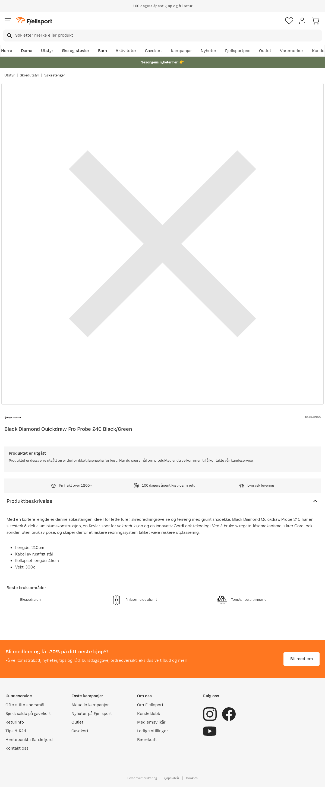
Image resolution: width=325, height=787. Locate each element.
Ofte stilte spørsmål (24, 705)
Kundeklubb (148, 714)
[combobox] (162, 35)
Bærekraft (147, 740)
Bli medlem (301, 659)
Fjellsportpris (238, 51)
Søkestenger (54, 75)
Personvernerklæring (142, 778)
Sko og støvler (76, 51)
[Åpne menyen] (8, 21)
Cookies (192, 778)
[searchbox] (168, 35)
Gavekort (153, 51)
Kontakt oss (17, 748)
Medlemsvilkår (151, 722)
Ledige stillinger (152, 731)
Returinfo (14, 722)
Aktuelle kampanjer (90, 705)
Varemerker (291, 51)
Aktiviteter (126, 51)
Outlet (265, 51)
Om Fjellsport (150, 705)
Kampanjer (181, 51)
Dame (26, 51)
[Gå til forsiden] (34, 21)
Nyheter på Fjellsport (91, 714)
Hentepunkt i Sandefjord (29, 740)
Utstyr (47, 51)
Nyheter (208, 51)
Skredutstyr (29, 75)
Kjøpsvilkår (171, 778)
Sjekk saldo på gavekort (28, 714)
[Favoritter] (289, 21)
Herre (6, 51)
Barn (102, 51)
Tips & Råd (15, 731)
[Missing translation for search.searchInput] (9, 36)
